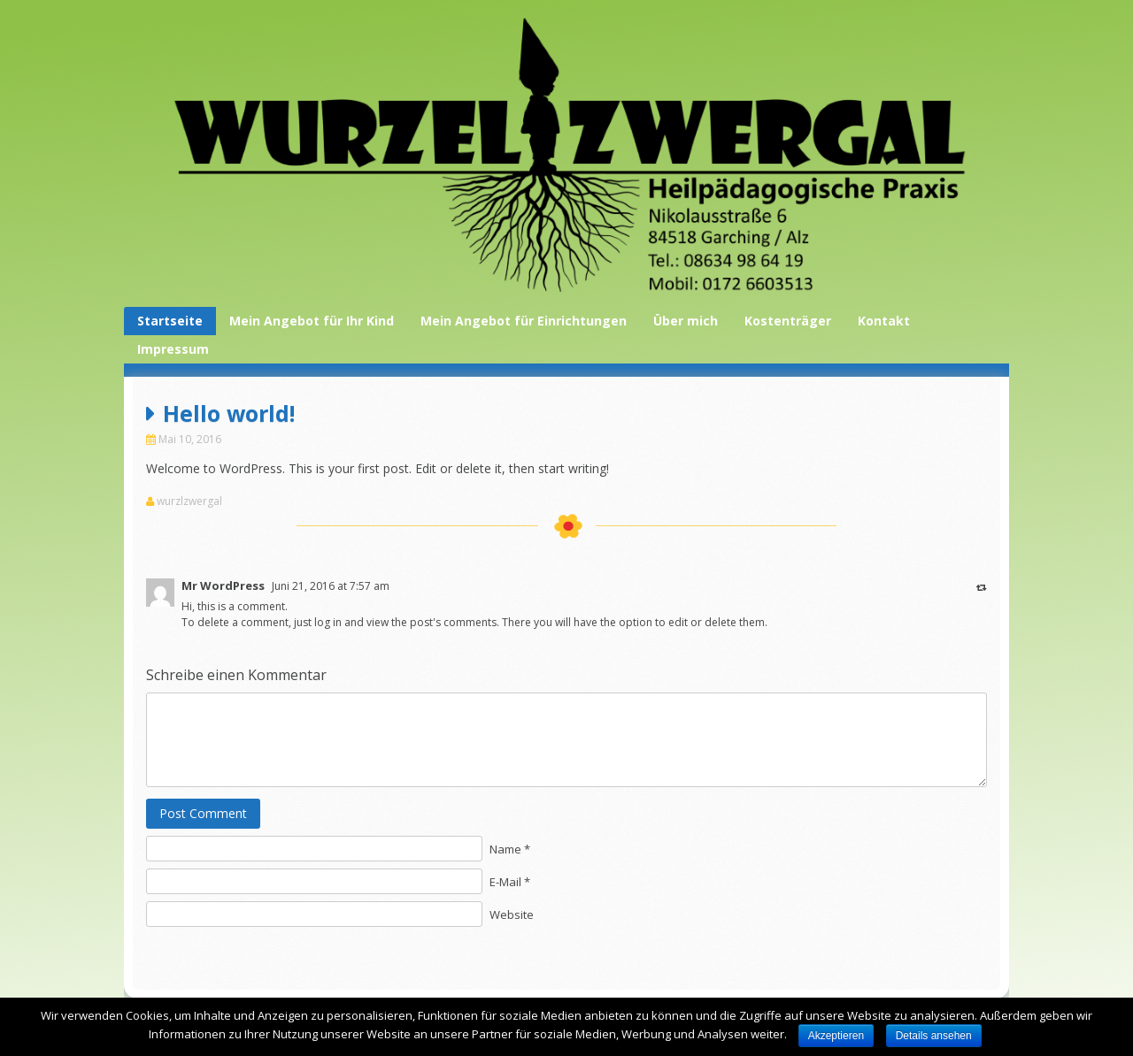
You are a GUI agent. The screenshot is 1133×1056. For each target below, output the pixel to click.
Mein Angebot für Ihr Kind (311, 320)
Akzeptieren (836, 1035)
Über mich (685, 320)
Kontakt (884, 320)
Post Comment (203, 813)
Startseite (170, 320)
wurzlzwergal (189, 501)
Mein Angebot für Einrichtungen (523, 320)
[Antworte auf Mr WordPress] (981, 586)
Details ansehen (934, 1035)
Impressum (173, 349)
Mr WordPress (223, 585)
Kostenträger (787, 320)
